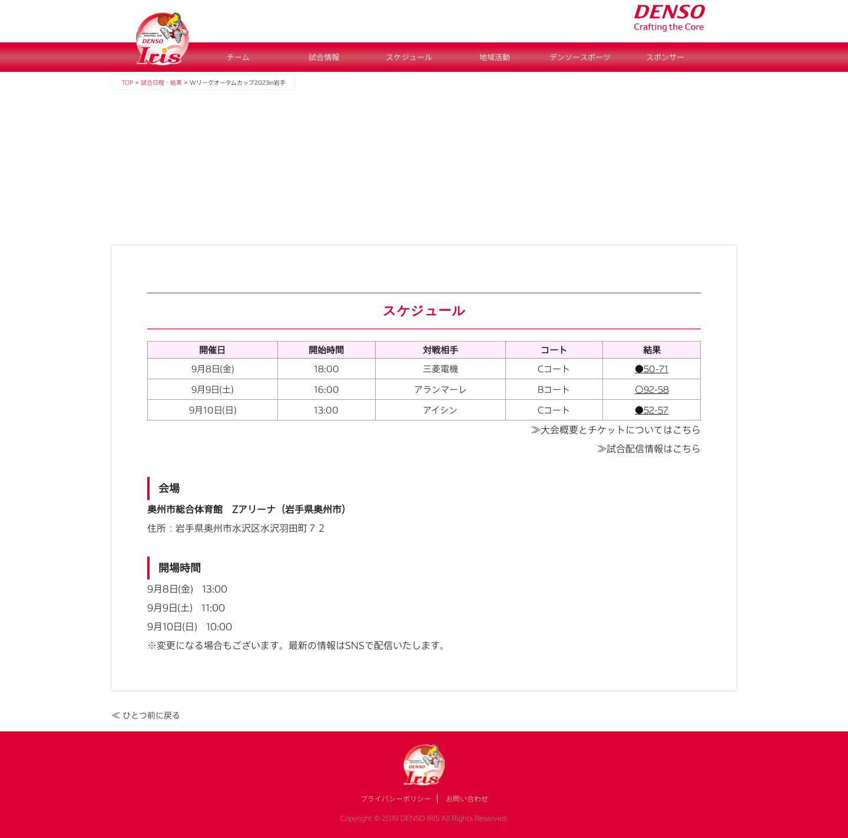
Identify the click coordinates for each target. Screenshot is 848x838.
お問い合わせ (467, 798)
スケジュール (409, 57)
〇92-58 (652, 389)
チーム (238, 57)
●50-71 (651, 369)
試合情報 (324, 57)
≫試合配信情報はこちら (649, 448)
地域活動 (494, 57)
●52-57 (651, 410)
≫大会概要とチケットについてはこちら (616, 429)
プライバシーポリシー (395, 798)
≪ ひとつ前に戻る (146, 715)
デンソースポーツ (580, 57)
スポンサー (665, 57)
